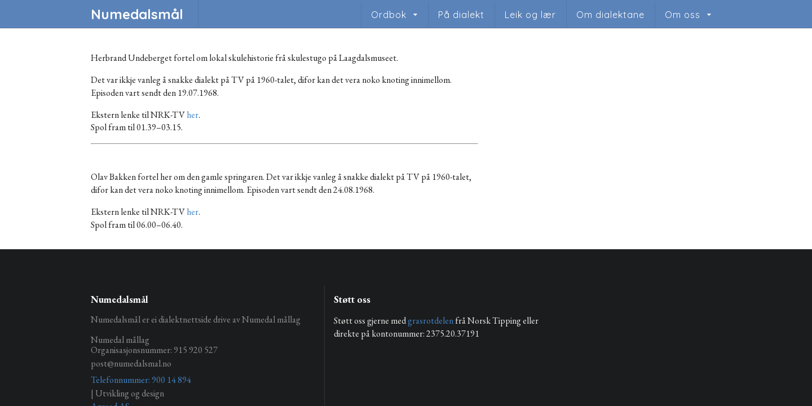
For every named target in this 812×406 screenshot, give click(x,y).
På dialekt (461, 14)
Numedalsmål (137, 14)
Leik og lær (530, 14)
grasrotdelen (430, 320)
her (192, 115)
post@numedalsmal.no (131, 363)
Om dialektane (610, 14)
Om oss (682, 14)
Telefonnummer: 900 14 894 (141, 380)
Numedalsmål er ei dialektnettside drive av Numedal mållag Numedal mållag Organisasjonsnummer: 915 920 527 (196, 335)
